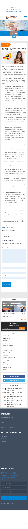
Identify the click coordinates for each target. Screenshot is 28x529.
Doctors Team (5, 420)
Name (4, 266)
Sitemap (3, 430)
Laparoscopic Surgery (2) (8, 345)
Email (4, 271)
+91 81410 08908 (5, 479)
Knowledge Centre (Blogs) (8, 425)
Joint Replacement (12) (7, 350)
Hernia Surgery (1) (6, 360)
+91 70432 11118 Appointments (14, 9)
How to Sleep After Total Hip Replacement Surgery (17, 388)
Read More (23, 319)
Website (4, 276)
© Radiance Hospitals (7, 503)
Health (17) (5, 362)
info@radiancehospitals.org (14, 11)
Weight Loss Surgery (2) (8, 335)
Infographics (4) (6, 355)
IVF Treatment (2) (6, 352)
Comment (5, 248)
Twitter (3, 439)
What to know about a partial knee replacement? (17, 392)
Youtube (3, 444)
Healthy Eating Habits (8, 227)
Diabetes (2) (5, 364)
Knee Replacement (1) (7, 347)
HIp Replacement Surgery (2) (9, 357)
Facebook (4, 436)
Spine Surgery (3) (6, 338)
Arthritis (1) (5, 369)
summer (18, 220)
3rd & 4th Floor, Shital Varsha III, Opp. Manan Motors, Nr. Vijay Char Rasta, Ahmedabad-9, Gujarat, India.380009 (11, 473)
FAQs (2, 422)
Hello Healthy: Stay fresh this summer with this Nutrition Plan (14, 49)
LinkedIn (3, 441)
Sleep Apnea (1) (6, 340)
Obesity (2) (5, 343)
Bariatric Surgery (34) (7, 367)
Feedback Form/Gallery (7, 427)
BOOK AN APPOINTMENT (7, 417)
